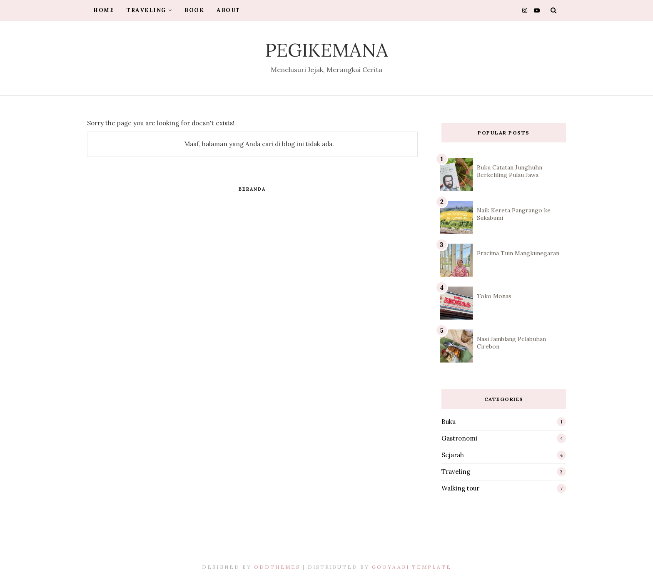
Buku (448, 422)
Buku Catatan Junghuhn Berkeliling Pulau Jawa (509, 171)
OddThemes (277, 567)
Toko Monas (494, 296)
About (228, 10)
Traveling (149, 10)
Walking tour (460, 488)
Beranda (252, 189)
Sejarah (452, 455)
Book (194, 10)
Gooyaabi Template (411, 567)
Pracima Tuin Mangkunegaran (518, 253)
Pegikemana (326, 50)
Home (103, 10)
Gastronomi (459, 438)
